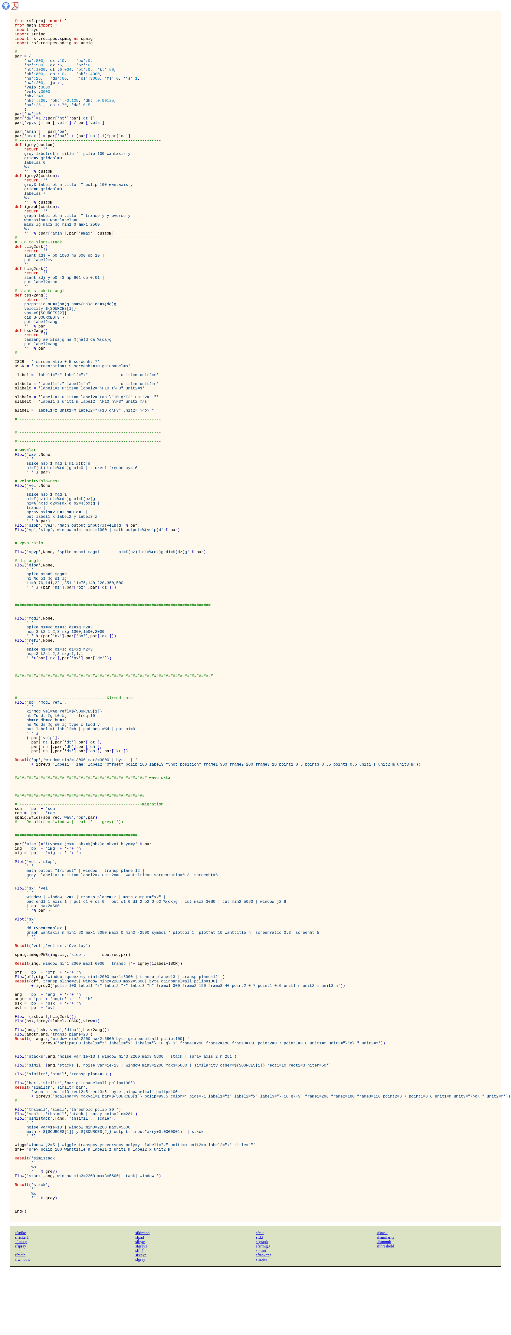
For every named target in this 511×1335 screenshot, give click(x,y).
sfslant (261, 1317)
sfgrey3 (141, 1312)
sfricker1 (22, 1304)
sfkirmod (142, 1299)
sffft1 (139, 1317)
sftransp (21, 1308)
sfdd (259, 1304)
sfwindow (22, 1326)
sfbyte (140, 1308)
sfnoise (261, 1326)
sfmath (20, 1321)
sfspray (20, 1312)
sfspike (20, 1299)
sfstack (382, 1299)
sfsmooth (384, 1308)
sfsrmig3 (263, 1312)
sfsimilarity (385, 1304)
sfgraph (262, 1308)
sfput (19, 1317)
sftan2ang (263, 1321)
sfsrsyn (140, 1321)
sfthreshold (385, 1312)
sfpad (139, 1304)
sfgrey (140, 1326)
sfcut (260, 1299)
